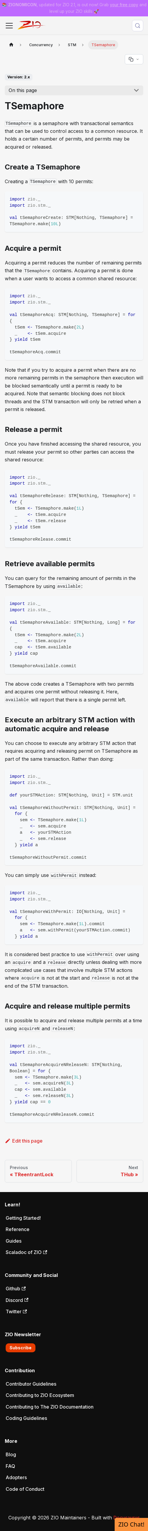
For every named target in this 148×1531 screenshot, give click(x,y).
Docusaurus (126, 1518)
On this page (23, 90)
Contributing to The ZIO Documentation (50, 1407)
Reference (17, 1229)
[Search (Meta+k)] (137, 25)
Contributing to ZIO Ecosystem (40, 1395)
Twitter (16, 1311)
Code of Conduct (25, 1489)
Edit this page (24, 1141)
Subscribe (21, 1347)
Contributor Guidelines (31, 1384)
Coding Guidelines (26, 1418)
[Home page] (11, 44)
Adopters (16, 1477)
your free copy (124, 4)
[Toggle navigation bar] (9, 25)
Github (16, 1289)
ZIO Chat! (131, 1524)
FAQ (10, 1466)
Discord (17, 1300)
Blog (11, 1454)
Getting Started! (23, 1218)
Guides (13, 1241)
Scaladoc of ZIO (26, 1252)
